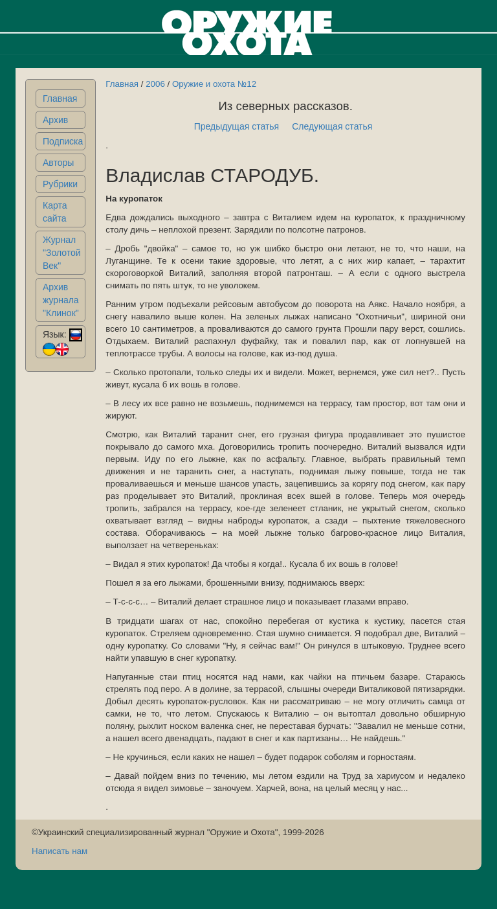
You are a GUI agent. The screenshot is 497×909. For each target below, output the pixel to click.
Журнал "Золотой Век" (62, 253)
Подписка (63, 141)
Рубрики (60, 184)
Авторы (58, 162)
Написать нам (59, 851)
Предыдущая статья (237, 126)
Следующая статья (332, 126)
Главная (60, 98)
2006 (155, 84)
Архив (55, 120)
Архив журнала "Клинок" (61, 300)
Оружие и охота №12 (214, 84)
